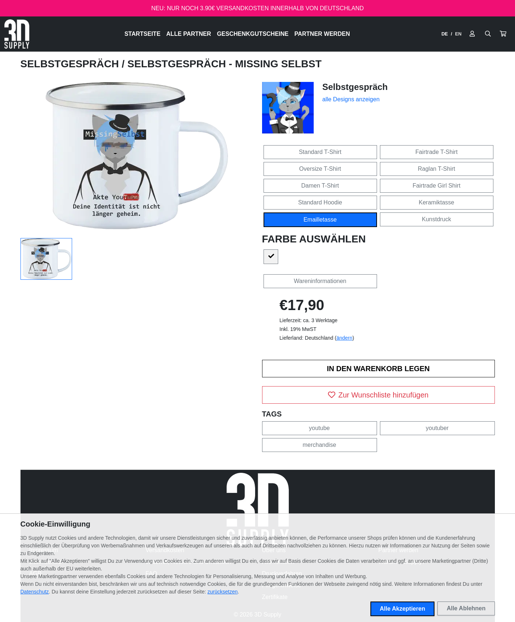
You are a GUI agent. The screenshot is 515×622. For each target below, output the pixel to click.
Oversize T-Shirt (320, 169)
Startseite (142, 34)
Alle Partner (188, 34)
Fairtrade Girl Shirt (436, 185)
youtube (319, 428)
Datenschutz (34, 592)
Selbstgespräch (71, 63)
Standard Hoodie (320, 202)
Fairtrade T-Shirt (436, 152)
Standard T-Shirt (320, 152)
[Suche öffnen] (488, 34)
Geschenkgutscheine (253, 34)
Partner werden (322, 34)
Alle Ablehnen (466, 608)
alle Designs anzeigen (351, 99)
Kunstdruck (436, 219)
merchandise (319, 445)
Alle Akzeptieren (402, 609)
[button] (503, 34)
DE (444, 34)
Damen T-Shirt (320, 185)
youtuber (437, 428)
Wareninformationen (320, 281)
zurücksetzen (223, 592)
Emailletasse (320, 219)
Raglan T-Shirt (436, 169)
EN (458, 34)
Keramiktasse (436, 202)
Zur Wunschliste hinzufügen (378, 395)
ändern (344, 338)
